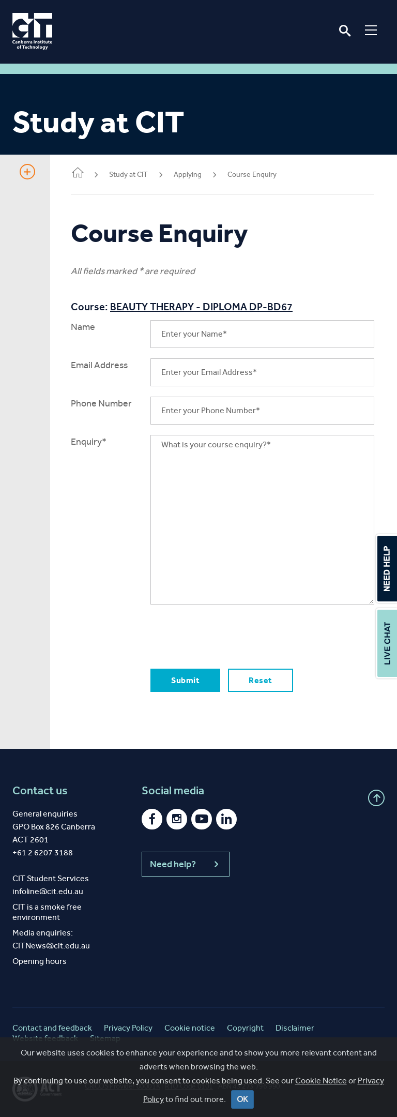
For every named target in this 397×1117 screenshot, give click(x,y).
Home (77, 173)
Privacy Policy (128, 1028)
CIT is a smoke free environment (47, 912)
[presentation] (229, 635)
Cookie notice (189, 1028)
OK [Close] (242, 1099)
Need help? (185, 864)
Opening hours (39, 961)
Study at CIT (128, 174)
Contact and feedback (52, 1028)
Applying (188, 174)
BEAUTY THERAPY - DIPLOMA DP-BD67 (201, 306)
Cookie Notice (321, 1080)
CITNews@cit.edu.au (51, 945)
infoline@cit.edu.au (47, 891)
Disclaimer (295, 1028)
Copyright (245, 1028)
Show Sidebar (27, 171)
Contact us (40, 790)
